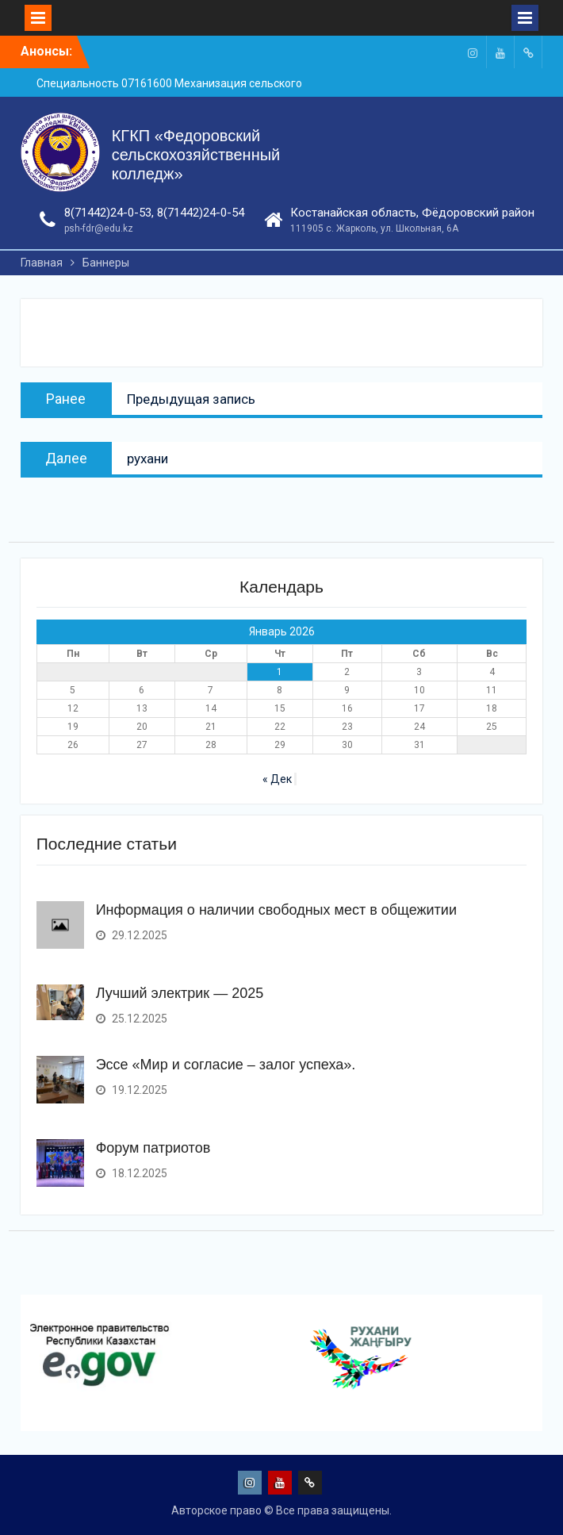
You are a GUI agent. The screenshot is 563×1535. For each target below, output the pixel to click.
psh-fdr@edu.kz (98, 228)
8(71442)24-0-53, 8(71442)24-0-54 (154, 212)
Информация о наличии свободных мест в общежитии (276, 910)
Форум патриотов (153, 1148)
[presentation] (24, 1406)
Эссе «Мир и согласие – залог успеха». (226, 1065)
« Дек (277, 779)
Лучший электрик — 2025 (180, 993)
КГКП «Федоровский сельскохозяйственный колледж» (196, 154)
